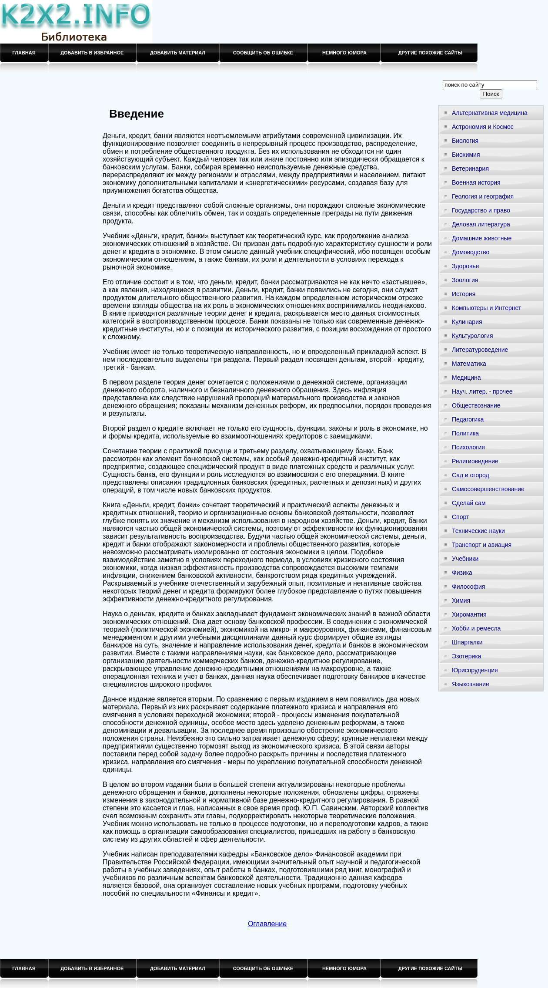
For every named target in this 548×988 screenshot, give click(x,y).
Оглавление (267, 923)
